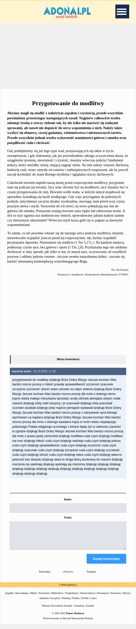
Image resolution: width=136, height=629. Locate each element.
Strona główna (68, 589)
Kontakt (90, 610)
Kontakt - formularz (74, 610)
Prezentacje (103, 597)
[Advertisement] (68, 55)
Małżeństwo (57, 597)
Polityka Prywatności (52, 610)
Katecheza (115, 597)
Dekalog (66, 602)
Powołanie (44, 597)
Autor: (68, 499)
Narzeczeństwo (87, 597)
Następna (91, 576)
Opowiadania (21, 597)
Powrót (68, 576)
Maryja (126, 597)
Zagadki (9, 597)
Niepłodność (71, 597)
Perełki (84, 602)
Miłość (33, 597)
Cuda (92, 602)
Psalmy (76, 602)
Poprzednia (44, 576)
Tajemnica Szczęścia (49, 602)
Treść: (68, 517)
